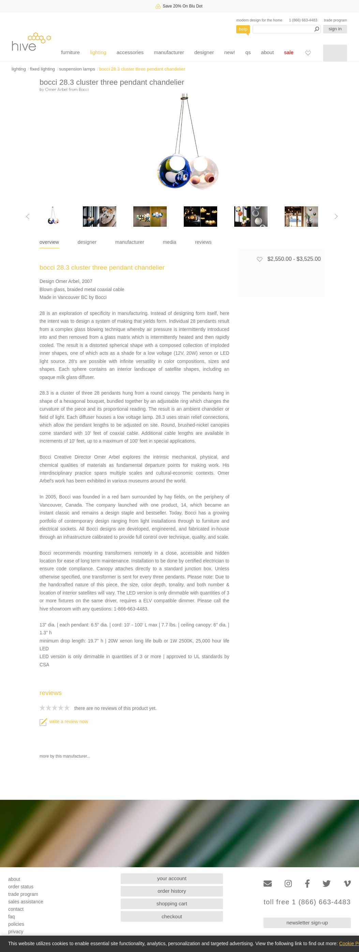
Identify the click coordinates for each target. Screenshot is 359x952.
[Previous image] (27, 216)
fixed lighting (42, 69)
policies (16, 924)
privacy (15, 931)
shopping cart (171, 903)
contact (16, 909)
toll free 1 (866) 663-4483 (307, 902)
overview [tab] (49, 242)
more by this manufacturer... (65, 756)
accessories (130, 52)
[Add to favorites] (259, 259)
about (267, 52)
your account (171, 878)
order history (172, 891)
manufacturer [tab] (129, 242)
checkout (172, 916)
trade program (335, 20)
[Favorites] (308, 53)
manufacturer (169, 52)
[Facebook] (307, 883)
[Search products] (287, 29)
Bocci (84, 89)
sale (289, 52)
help (243, 29)
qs (248, 52)
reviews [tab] (203, 242)
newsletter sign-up (307, 922)
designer (204, 52)
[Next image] (336, 216)
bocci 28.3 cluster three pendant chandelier (142, 69)
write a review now (64, 721)
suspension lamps (77, 69)
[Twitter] (327, 883)
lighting (98, 52)
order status (20, 886)
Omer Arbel (56, 89)
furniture (70, 52)
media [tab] (169, 242)
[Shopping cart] (335, 53)
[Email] (268, 883)
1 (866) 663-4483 (303, 20)
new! (229, 52)
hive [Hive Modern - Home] (31, 41)
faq (11, 916)
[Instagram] (288, 883)
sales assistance (25, 901)
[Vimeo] (347, 883)
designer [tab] (87, 242)
